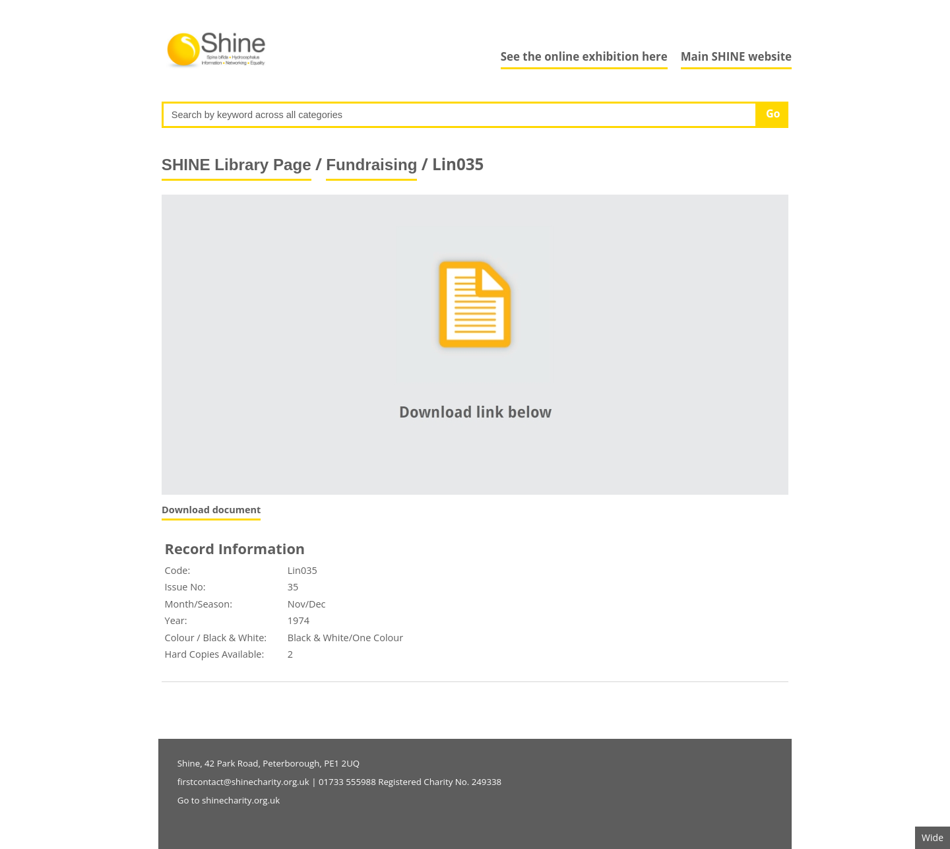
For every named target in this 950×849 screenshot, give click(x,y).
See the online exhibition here (584, 56)
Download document (211, 509)
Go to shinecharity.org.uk (228, 800)
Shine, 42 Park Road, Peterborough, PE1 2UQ (268, 763)
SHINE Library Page (236, 164)
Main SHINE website (736, 56)
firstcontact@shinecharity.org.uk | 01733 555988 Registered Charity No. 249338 (339, 782)
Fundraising (371, 164)
